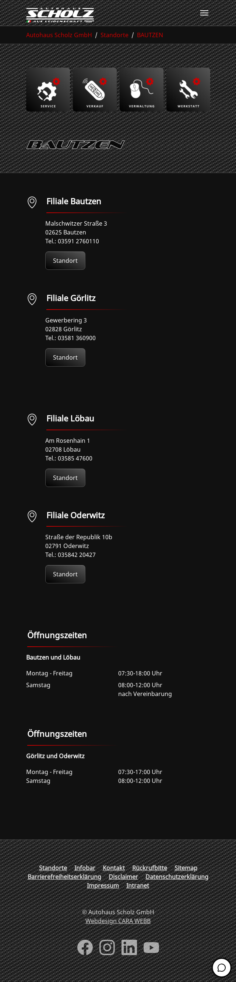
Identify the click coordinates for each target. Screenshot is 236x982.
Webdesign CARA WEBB (118, 921)
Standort (65, 261)
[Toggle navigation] (204, 13)
